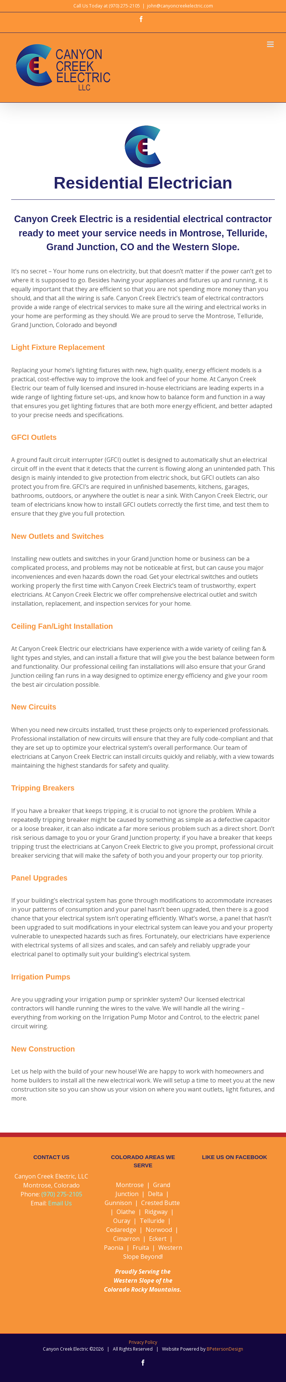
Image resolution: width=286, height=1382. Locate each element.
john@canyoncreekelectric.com (180, 6)
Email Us (60, 1203)
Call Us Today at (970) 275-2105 (106, 6)
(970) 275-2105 (61, 1194)
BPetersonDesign (225, 1349)
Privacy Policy (143, 1342)
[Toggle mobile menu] (271, 44)
